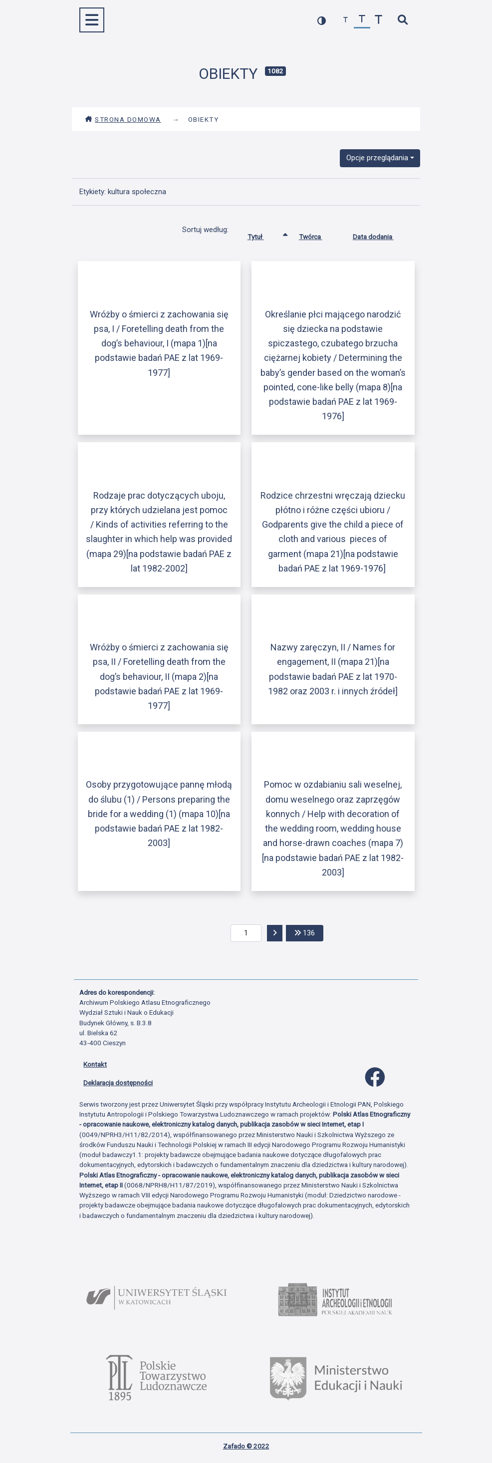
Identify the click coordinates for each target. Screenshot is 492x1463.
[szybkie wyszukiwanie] (402, 20)
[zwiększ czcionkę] (378, 20)
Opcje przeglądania (377, 157)
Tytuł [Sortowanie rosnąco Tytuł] (263, 235)
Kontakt (95, 1064)
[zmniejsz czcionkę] (345, 20)
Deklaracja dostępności (118, 1083)
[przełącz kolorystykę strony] (321, 20)
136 (308, 932)
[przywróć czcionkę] (362, 20)
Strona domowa (123, 119)
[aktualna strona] (246, 933)
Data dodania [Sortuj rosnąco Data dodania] (381, 235)
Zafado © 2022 (246, 1446)
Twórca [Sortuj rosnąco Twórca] (318, 235)
